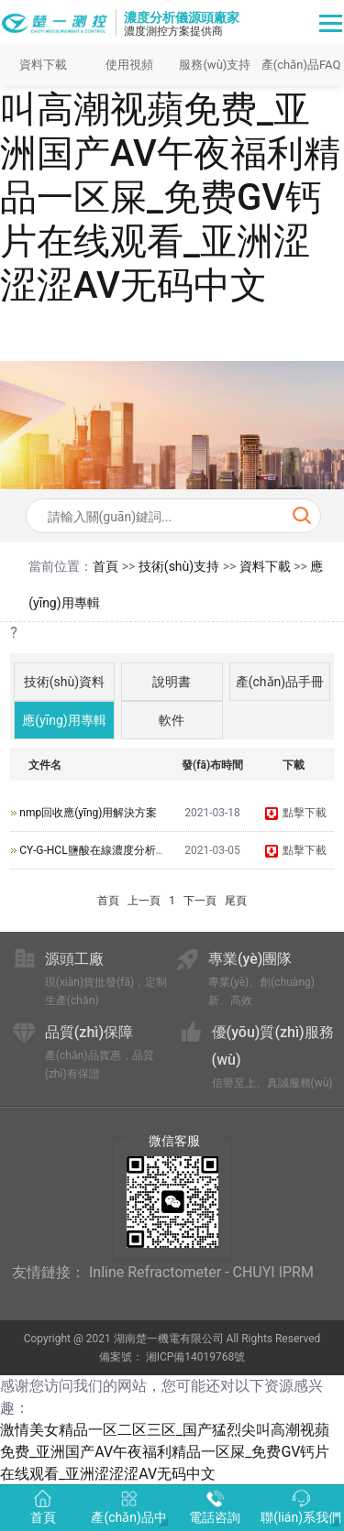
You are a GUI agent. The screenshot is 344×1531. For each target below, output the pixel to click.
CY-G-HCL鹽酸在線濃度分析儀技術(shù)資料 (127, 850)
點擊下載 (295, 812)
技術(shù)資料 (64, 681)
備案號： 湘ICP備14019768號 (172, 1357)
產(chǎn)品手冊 (280, 681)
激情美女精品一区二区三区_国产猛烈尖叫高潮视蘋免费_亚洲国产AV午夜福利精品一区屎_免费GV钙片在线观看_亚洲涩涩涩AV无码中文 (170, 153)
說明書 (171, 681)
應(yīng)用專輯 (63, 720)
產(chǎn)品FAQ (301, 64)
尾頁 (236, 900)
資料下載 (43, 64)
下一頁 (199, 900)
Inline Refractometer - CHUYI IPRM (201, 1272)
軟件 (171, 720)
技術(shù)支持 (179, 566)
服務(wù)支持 (214, 64)
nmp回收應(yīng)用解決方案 (88, 812)
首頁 (105, 566)
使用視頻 (129, 64)
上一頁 (144, 900)
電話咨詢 (214, 1507)
